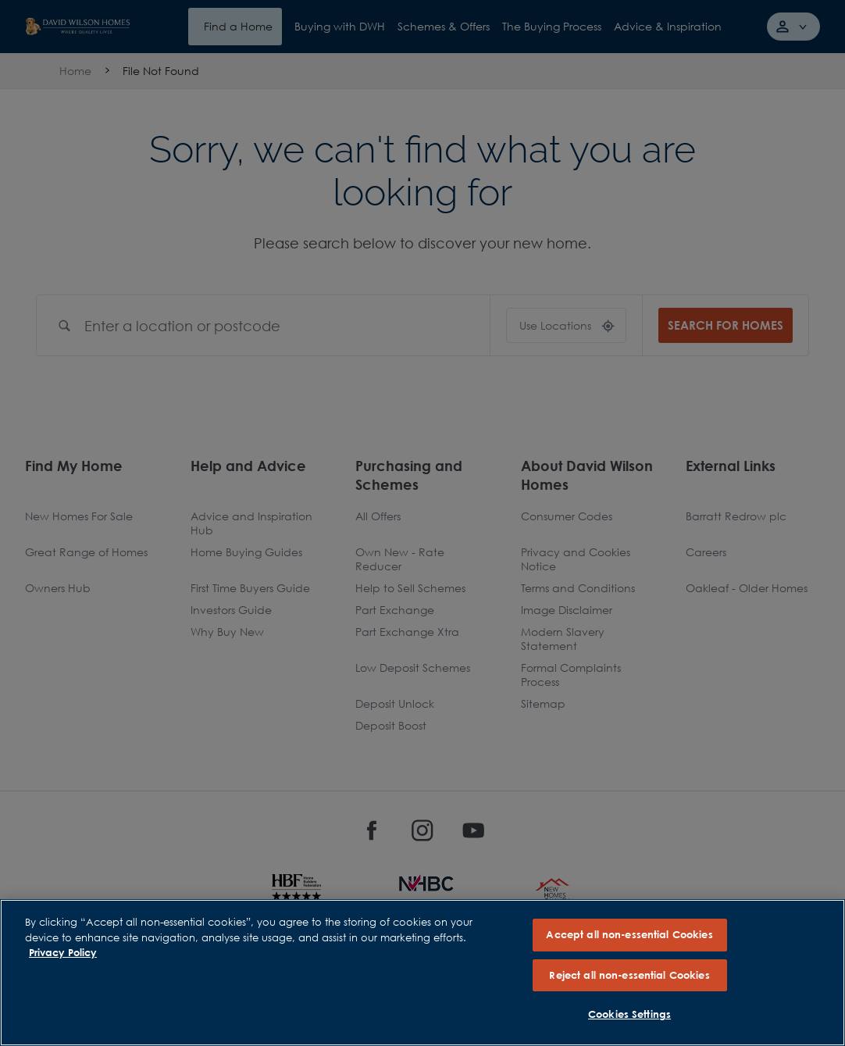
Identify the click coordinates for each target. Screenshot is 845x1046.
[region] (422, 972)
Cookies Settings (629, 1014)
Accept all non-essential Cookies (629, 934)
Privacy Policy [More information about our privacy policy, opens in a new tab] (63, 952)
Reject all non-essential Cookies (629, 975)
